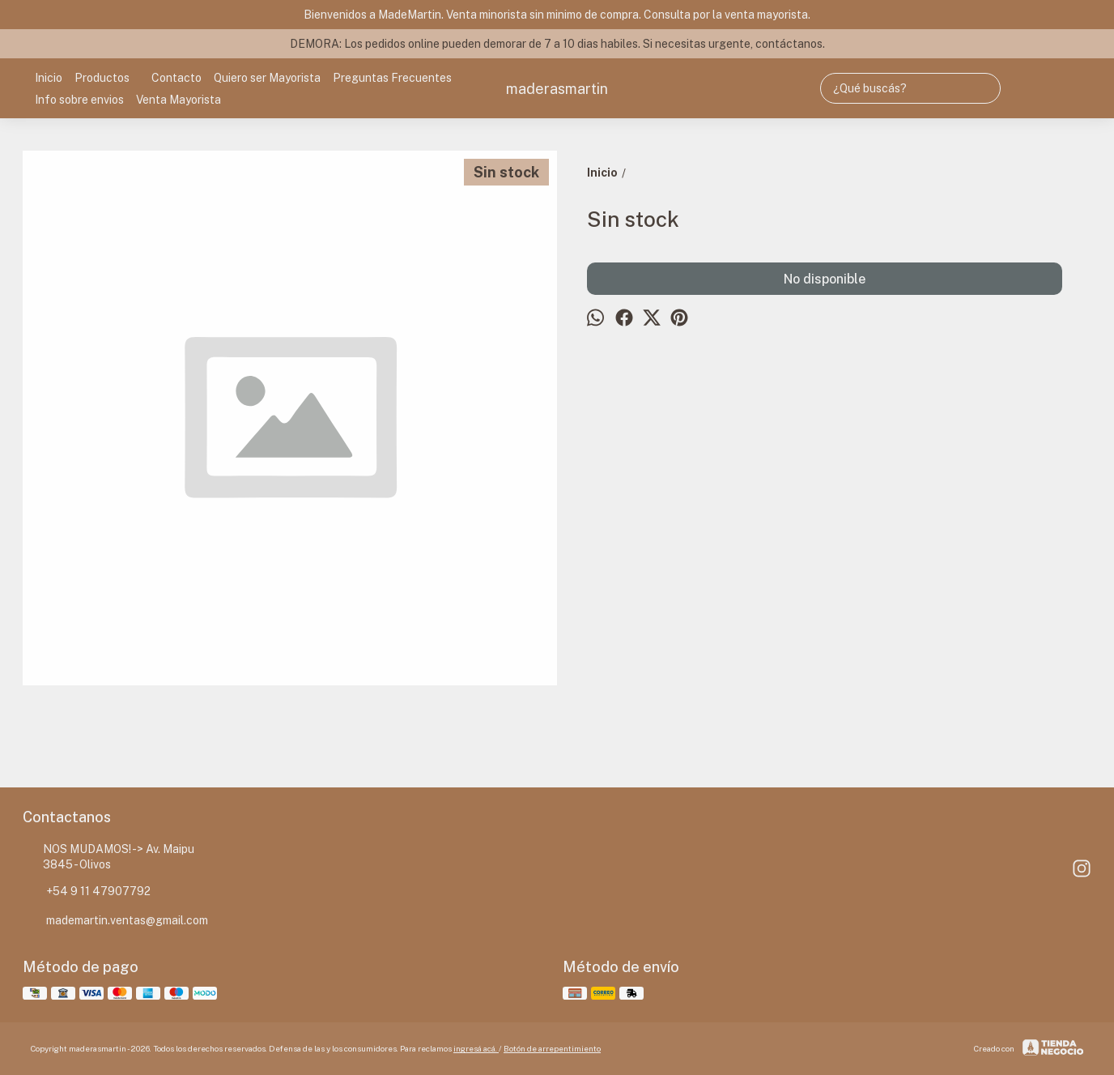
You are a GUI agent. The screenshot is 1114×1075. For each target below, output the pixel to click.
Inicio (48, 77)
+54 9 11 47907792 (87, 892)
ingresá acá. (476, 1048)
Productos (110, 77)
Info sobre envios (79, 99)
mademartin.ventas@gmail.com (115, 921)
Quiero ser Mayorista (267, 77)
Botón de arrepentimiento (552, 1048)
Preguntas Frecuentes (392, 77)
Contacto (176, 77)
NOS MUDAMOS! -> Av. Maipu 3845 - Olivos (108, 857)
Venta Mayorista (178, 99)
